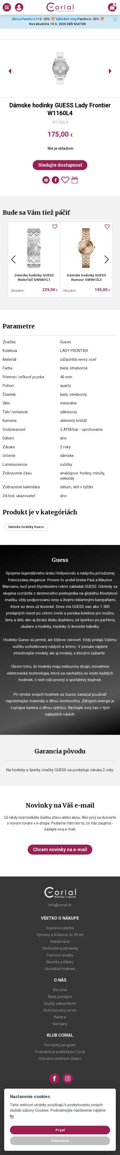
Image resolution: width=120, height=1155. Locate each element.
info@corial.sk (60, 905)
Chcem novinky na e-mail (60, 849)
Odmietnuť (60, 1141)
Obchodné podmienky (60, 948)
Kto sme (60, 990)
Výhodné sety (66, 19)
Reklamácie (60, 941)
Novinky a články (60, 962)
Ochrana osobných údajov (60, 1059)
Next (106, 259)
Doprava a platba (60, 928)
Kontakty (60, 1024)
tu (12, 1116)
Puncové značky (60, 955)
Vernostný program (60, 1045)
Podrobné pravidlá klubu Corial (60, 1052)
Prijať (60, 1130)
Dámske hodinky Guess (26, 527)
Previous (13, 259)
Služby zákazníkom (60, 1003)
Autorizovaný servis (60, 1010)
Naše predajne (60, 997)
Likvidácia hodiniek (60, 969)
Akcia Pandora (23, 19)
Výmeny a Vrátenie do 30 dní (60, 935)
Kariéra (60, 1017)
